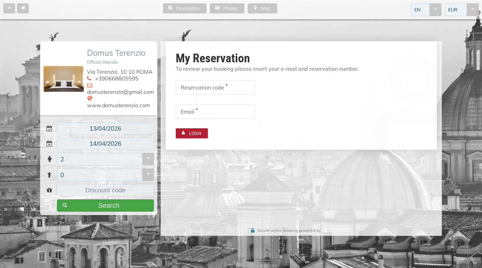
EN (417, 10)
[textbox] (105, 129)
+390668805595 (117, 78)
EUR (453, 10)
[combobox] (426, 9)
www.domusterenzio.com (118, 105)
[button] (9, 8)
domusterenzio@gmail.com (120, 91)
